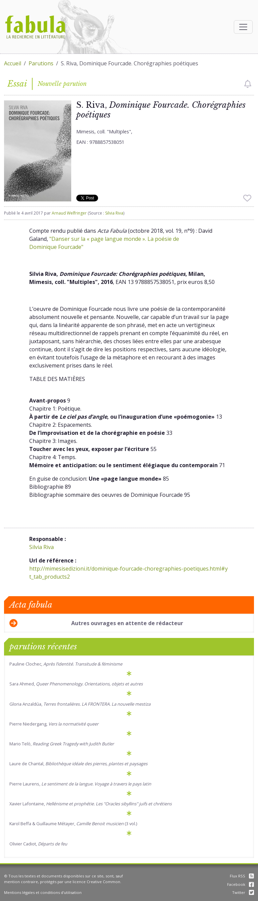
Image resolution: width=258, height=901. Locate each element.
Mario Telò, (61, 744)
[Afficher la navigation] (243, 27)
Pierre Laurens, (80, 784)
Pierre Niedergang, (53, 724)
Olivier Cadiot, (38, 844)
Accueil (12, 63)
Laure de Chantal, (78, 764)
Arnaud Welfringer (69, 213)
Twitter (243, 892)
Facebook (240, 884)
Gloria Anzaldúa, (79, 704)
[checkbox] (247, 84)
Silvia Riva (114, 213)
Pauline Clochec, (65, 664)
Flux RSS (242, 875)
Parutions (41, 63)
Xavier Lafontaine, (90, 804)
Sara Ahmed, (76, 684)
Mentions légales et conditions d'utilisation (43, 892)
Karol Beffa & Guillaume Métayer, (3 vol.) (73, 823)
